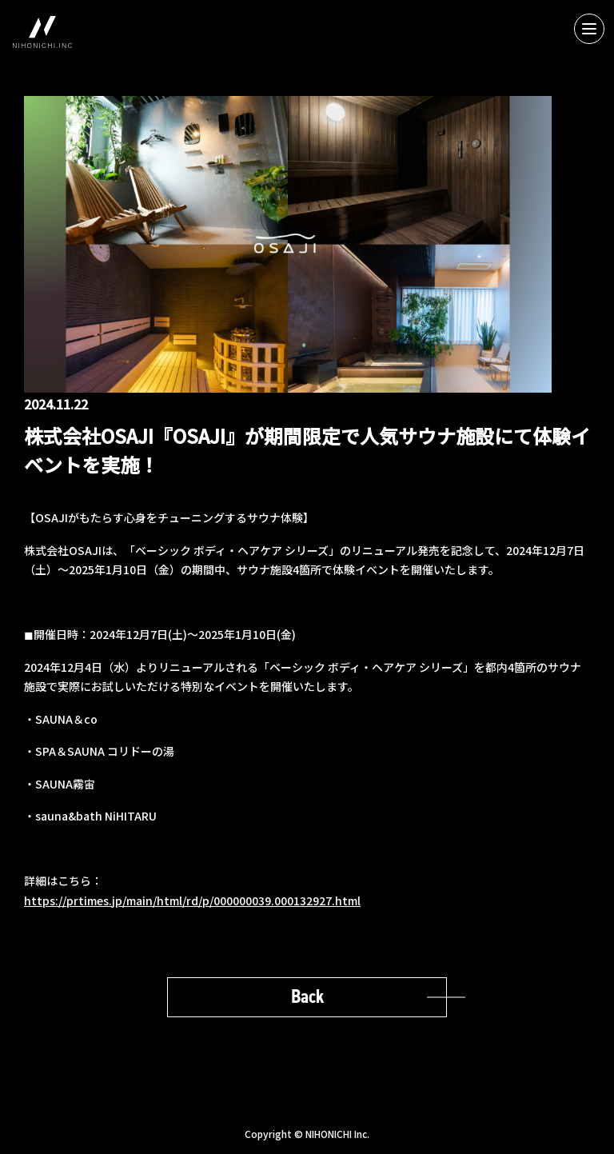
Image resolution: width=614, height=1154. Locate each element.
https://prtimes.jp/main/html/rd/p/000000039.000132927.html (192, 900)
